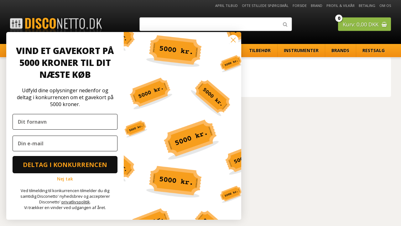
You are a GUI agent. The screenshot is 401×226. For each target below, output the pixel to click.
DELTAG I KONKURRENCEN (65, 164)
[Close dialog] (233, 40)
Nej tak (65, 179)
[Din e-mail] (65, 143)
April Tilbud (226, 5)
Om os (385, 5)
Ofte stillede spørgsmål (265, 5)
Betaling (367, 5)
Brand (316, 5)
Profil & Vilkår (340, 5)
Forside (300, 5)
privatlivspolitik (75, 202)
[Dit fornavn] (65, 122)
